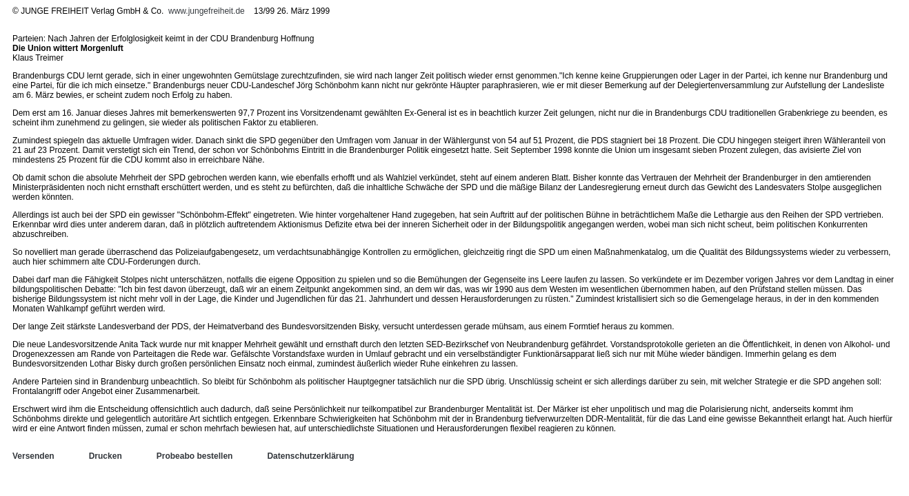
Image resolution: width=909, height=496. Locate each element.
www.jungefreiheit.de (206, 11)
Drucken (105, 456)
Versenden (33, 456)
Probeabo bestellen (195, 456)
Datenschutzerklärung (310, 456)
